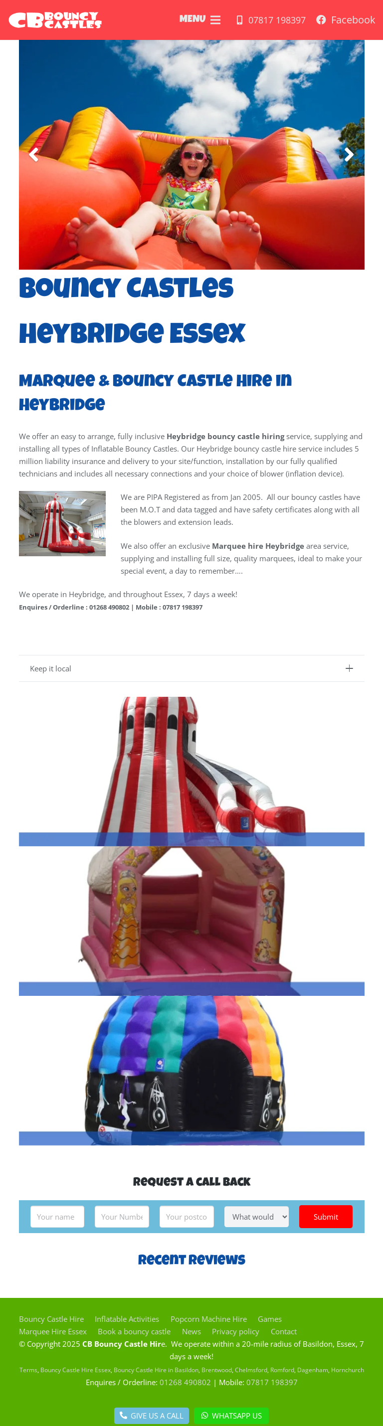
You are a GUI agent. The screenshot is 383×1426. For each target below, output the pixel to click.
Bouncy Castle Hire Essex (75, 1370)
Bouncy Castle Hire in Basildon (156, 1370)
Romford (282, 1370)
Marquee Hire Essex (53, 1331)
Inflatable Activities (127, 1319)
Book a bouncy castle (134, 1331)
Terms (28, 1370)
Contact (284, 1331)
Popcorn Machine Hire (209, 1319)
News (191, 1331)
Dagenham (312, 1370)
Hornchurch (347, 1370)
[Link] (55, 20)
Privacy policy (235, 1331)
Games (270, 1319)
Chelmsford (251, 1370)
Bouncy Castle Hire (51, 1319)
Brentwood (216, 1370)
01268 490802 (185, 1382)
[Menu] (215, 19)
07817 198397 (272, 1382)
